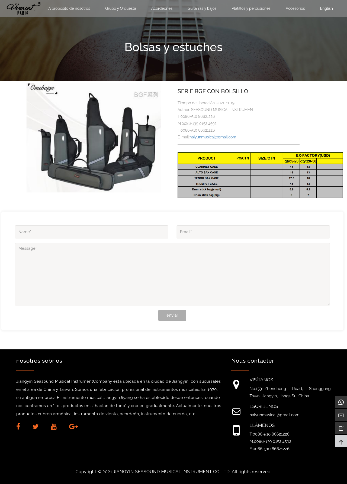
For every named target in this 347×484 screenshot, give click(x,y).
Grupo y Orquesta (120, 8)
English (326, 8)
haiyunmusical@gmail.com (212, 137)
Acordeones (161, 8)
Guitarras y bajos (202, 8)
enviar (172, 315)
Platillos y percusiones (251, 8)
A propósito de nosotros (69, 8)
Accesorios (295, 8)
